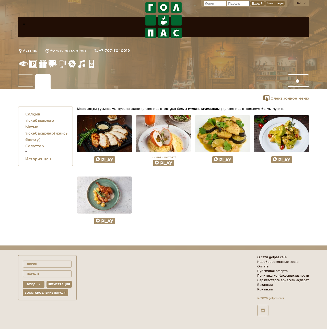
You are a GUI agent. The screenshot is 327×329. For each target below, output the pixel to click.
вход (33, 284)
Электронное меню (286, 98)
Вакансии (265, 284)
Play (104, 159)
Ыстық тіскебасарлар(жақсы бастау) (46, 133)
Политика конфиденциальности (283, 275)
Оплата (262, 266)
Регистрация (275, 3)
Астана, (30, 51)
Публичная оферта (272, 271)
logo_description (163, 20)
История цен (38, 159)
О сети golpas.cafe (272, 257)
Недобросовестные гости (278, 261)
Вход (257, 3)
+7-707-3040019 (114, 51)
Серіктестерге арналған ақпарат (283, 280)
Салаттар (34, 146)
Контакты (265, 289)
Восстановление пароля (45, 292)
